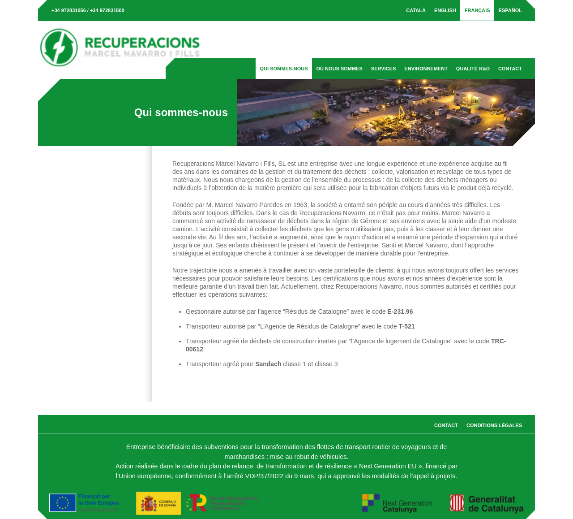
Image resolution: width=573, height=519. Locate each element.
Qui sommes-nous (284, 68)
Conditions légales (494, 425)
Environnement (426, 68)
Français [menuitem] (477, 10)
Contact (510, 68)
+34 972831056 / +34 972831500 (87, 10)
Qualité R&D (473, 68)
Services (383, 68)
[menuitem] (416, 10)
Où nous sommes (339, 68)
